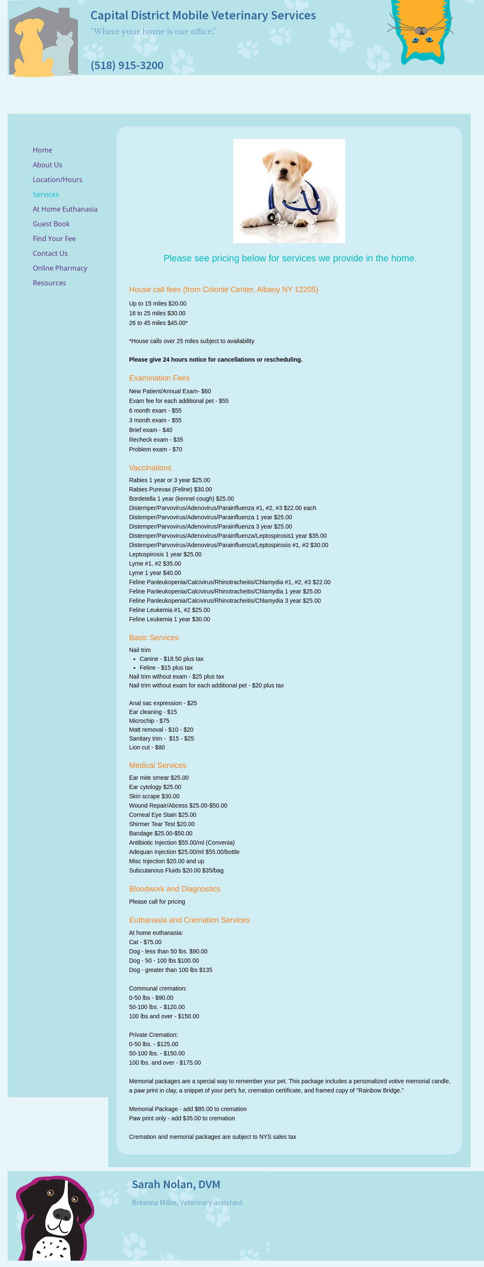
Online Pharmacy (60, 268)
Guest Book (51, 223)
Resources (49, 282)
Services (46, 194)
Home (42, 150)
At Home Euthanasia (65, 209)
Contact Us (50, 253)
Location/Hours (58, 179)
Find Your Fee (54, 238)
